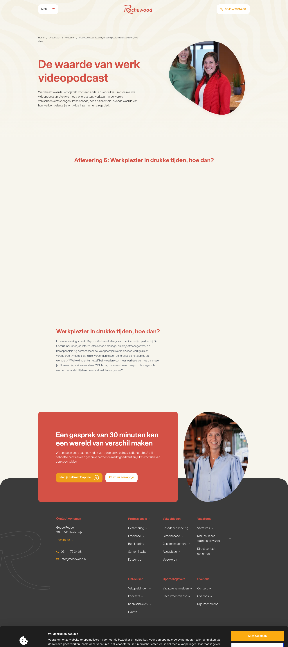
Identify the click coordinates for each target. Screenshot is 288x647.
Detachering (138, 528)
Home (41, 38)
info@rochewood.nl (73, 559)
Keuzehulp (136, 559)
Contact (204, 588)
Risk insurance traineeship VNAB (214, 539)
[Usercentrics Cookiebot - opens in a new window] (24, 640)
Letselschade (173, 536)
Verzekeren (172, 559)
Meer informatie (58, 639)
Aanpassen (257, 629)
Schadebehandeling (177, 528)
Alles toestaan (257, 617)
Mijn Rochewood (209, 604)
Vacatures (206, 519)
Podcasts (69, 38)
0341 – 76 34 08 (71, 551)
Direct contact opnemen (214, 551)
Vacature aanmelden (177, 588)
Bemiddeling (138, 544)
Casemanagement (176, 544)
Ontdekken (54, 38)
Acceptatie (172, 552)
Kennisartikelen (139, 604)
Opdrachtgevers (176, 579)
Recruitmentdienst (176, 596)
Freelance (136, 536)
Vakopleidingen (139, 588)
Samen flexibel (139, 552)
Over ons (205, 579)
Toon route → (64, 540)
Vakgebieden (173, 519)
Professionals (139, 519)
